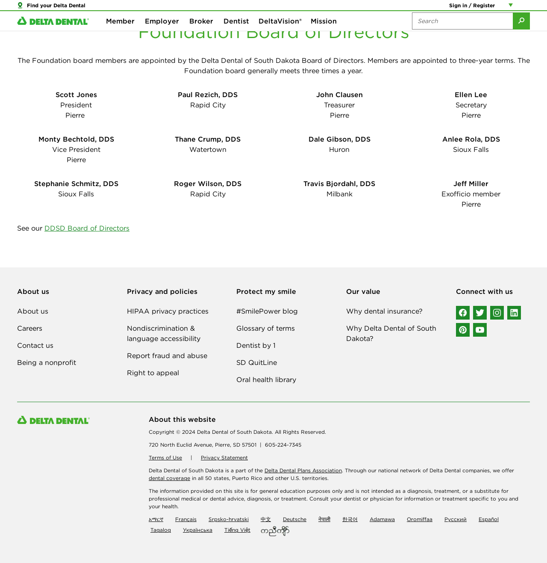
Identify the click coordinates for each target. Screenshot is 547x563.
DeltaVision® (280, 34)
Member (120, 34)
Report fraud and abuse (167, 355)
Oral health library (266, 379)
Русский (455, 519)
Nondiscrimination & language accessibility (163, 333)
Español (489, 519)
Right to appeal (153, 372)
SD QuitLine (256, 362)
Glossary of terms (265, 328)
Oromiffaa (419, 519)
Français (186, 519)
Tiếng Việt (237, 530)
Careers (29, 328)
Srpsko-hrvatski (229, 519)
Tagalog (160, 530)
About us (32, 311)
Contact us (35, 345)
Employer (162, 34)
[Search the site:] (462, 34)
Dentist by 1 (256, 345)
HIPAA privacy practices (168, 311)
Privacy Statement (224, 457)
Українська (197, 530)
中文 (266, 519)
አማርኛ (156, 519)
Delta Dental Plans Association (303, 470)
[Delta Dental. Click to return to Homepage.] (53, 34)
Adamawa (382, 519)
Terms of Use (165, 457)
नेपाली (324, 519)
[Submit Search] (521, 34)
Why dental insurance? (384, 311)
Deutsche (294, 519)
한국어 (350, 519)
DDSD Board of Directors (86, 228)
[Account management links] (512, 8)
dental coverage (169, 478)
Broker (201, 34)
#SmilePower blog (267, 311)
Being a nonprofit (46, 362)
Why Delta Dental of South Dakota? (391, 333)
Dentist (236, 34)
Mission (324, 34)
